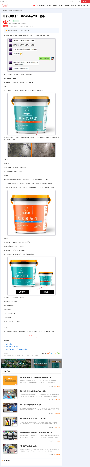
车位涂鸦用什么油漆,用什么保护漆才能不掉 (33, 391)
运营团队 (67, 5)
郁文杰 (10, 21)
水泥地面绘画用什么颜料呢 (40, 363)
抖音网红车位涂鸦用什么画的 (28, 446)
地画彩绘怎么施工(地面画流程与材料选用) (13, 363)
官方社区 (78, 1)
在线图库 (72, 1)
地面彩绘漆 (42, 5)
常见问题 (55, 5)
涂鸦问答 (61, 5)
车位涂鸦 (49, 5)
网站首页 (35, 5)
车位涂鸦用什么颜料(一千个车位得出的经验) (16, 349)
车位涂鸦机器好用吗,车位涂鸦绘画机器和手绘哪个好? (36, 377)
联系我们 (79, 5)
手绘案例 (73, 5)
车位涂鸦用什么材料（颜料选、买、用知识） (33, 418)
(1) (31, 335)
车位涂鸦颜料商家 (9, 344)
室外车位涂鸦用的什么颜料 (11, 346)
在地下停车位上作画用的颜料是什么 (30, 405)
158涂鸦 (5, 5)
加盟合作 (85, 5)
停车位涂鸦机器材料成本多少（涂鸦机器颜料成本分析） (36, 432)
